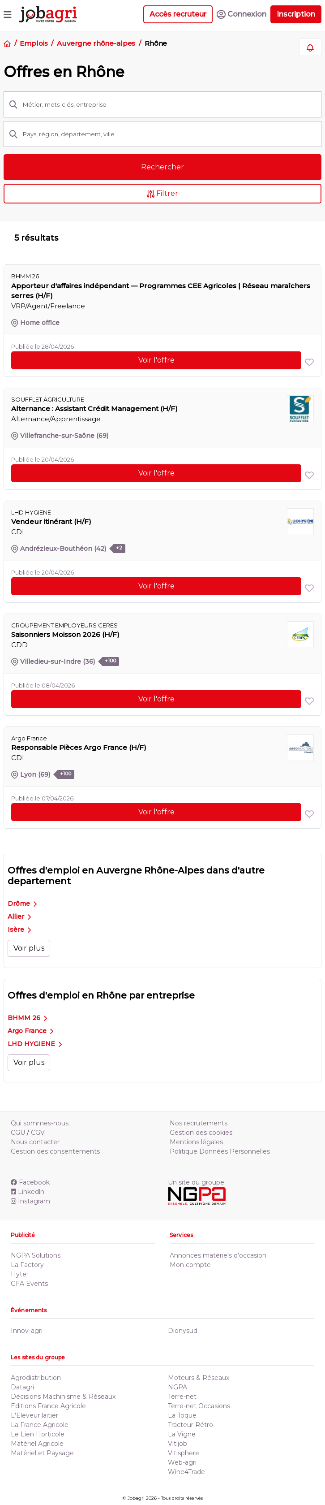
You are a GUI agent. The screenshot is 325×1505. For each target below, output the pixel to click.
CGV (38, 1133)
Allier (19, 917)
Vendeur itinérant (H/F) (51, 521)
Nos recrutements (198, 1123)
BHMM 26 (27, 1018)
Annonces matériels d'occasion (218, 1255)
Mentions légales (196, 1142)
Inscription (296, 14)
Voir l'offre (156, 360)
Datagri (22, 1387)
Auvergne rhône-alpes (96, 43)
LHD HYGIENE (35, 1044)
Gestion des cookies (201, 1133)
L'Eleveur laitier (34, 1415)
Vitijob (177, 1444)
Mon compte (190, 1265)
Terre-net (182, 1397)
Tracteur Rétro (190, 1425)
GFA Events (29, 1284)
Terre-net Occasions (199, 1406)
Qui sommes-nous (39, 1123)
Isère (19, 929)
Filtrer (163, 193)
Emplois (33, 43)
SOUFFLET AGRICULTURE (47, 399)
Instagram (30, 1201)
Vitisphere (183, 1453)
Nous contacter (35, 1142)
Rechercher (162, 167)
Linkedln (27, 1192)
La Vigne (182, 1434)
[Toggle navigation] (8, 14)
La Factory (27, 1265)
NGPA (177, 1387)
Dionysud (182, 1331)
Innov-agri (27, 1331)
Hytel (19, 1274)
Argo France (30, 1031)
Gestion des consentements (55, 1151)
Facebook (30, 1182)
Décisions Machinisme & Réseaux (63, 1397)
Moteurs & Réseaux (198, 1378)
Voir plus (28, 948)
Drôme (22, 904)
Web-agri (182, 1462)
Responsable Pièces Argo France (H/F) (78, 747)
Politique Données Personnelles (220, 1151)
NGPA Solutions (35, 1255)
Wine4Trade (186, 1472)
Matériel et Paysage (42, 1453)
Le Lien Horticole (37, 1434)
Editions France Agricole (48, 1406)
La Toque (182, 1415)
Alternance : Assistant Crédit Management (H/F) (94, 408)
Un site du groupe (196, 1182)
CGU (18, 1133)
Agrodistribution (36, 1378)
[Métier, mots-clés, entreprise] (169, 104)
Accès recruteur (178, 14)
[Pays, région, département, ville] (169, 134)
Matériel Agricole (37, 1444)
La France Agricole (39, 1425)
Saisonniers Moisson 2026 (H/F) (65, 634)
